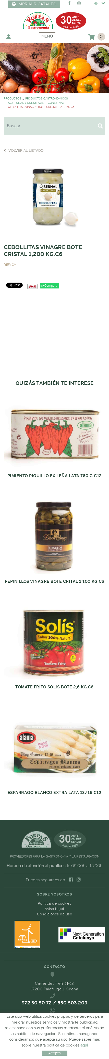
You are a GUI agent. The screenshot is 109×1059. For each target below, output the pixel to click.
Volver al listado (24, 150)
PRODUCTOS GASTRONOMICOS (46, 98)
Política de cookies (54, 903)
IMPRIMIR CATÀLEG (34, 4)
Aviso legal (54, 909)
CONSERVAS (56, 103)
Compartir (49, 285)
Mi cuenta (8, 36)
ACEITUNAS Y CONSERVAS (26, 103)
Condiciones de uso (54, 914)
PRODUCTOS (12, 98)
